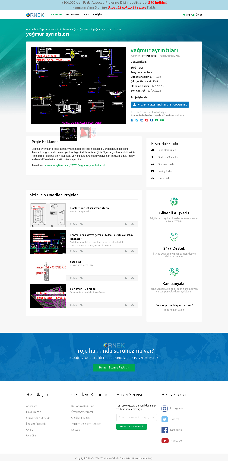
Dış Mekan (65, 29)
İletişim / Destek (36, 423)
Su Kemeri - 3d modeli (83, 288)
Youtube (172, 438)
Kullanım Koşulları (83, 405)
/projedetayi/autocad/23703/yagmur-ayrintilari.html (75, 165)
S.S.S (86, 14)
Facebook (172, 428)
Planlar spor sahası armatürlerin (89, 207)
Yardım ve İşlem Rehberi (86, 423)
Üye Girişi (31, 435)
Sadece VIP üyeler (168, 156)
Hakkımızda (74, 14)
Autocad (149, 72)
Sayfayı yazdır (166, 163)
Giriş (188, 14)
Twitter (170, 418)
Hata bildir (164, 177)
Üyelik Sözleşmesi (82, 411)
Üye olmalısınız (167, 149)
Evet (158, 76)
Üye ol (199, 14)
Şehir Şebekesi (82, 29)
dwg (141, 67)
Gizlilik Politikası (81, 417)
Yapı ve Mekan (47, 29)
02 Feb (73, 223)
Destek (75, 429)
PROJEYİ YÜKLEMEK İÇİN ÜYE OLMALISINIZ (160, 104)
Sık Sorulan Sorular (38, 417)
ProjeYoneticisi (149, 55)
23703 (177, 55)
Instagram (172, 407)
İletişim (97, 14)
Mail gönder (165, 170)
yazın (180, 309)
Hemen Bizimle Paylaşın (114, 366)
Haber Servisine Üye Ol (131, 426)
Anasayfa (57, 14)
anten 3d (75, 261)
